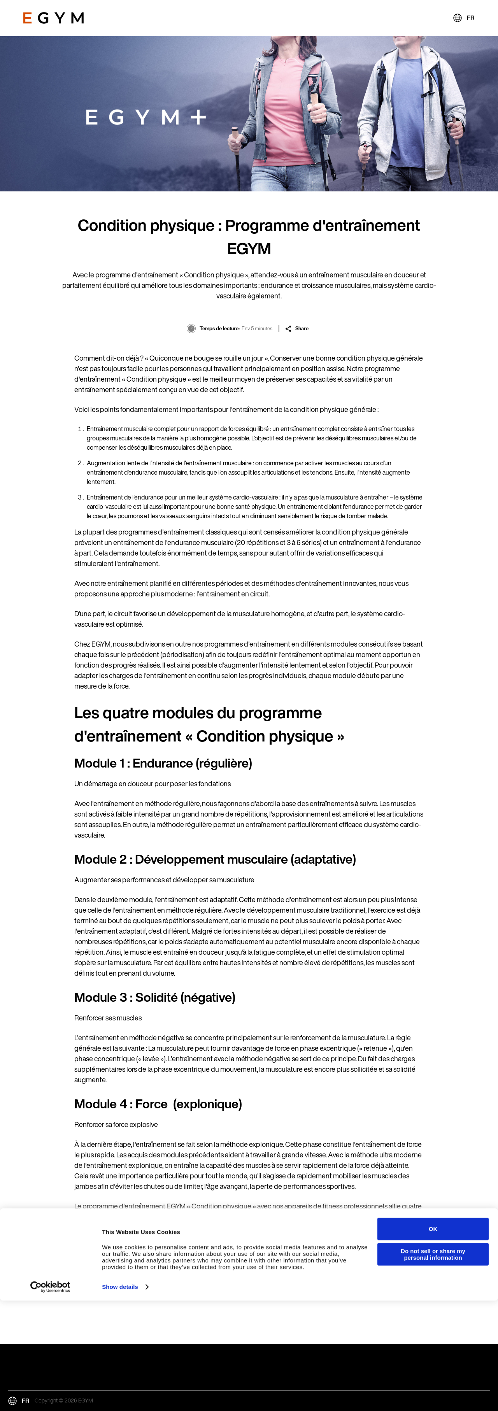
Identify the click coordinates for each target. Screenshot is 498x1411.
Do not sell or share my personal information (433, 1364)
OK (433, 1339)
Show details (120, 1397)
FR (471, 18)
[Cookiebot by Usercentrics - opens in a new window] (50, 1397)
